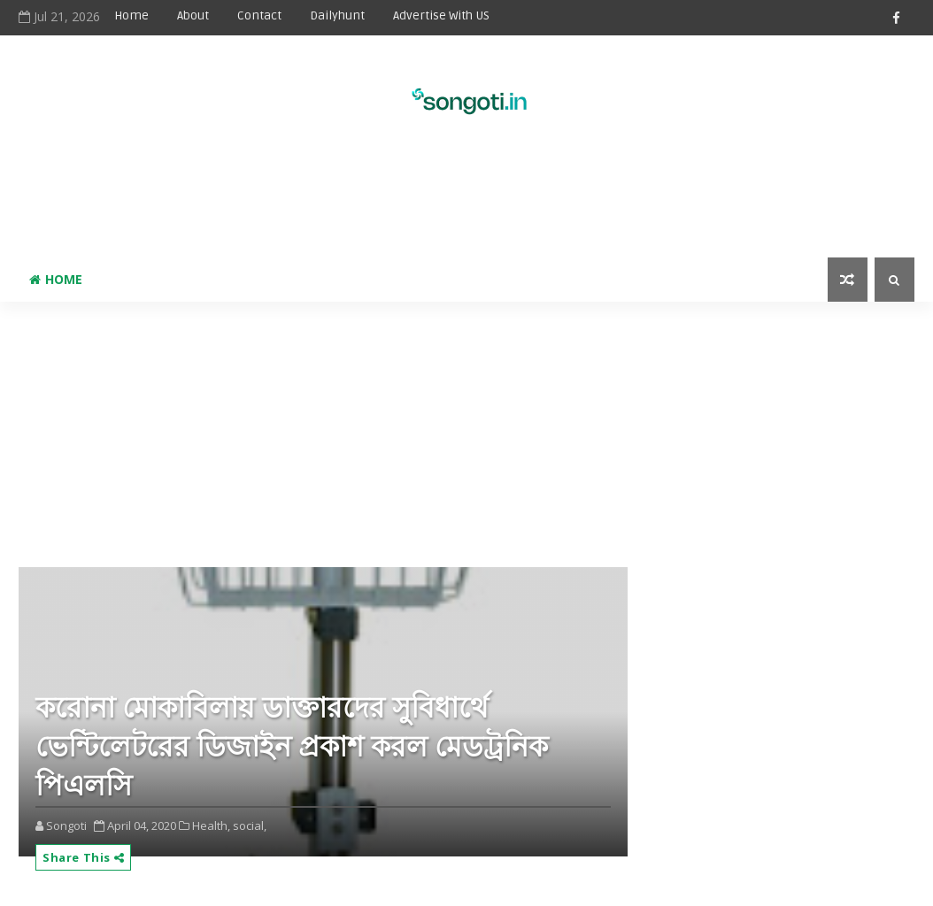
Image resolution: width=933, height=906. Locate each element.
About (193, 15)
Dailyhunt (337, 15)
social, (249, 825)
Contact (259, 15)
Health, (211, 825)
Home (131, 15)
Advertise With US (441, 15)
